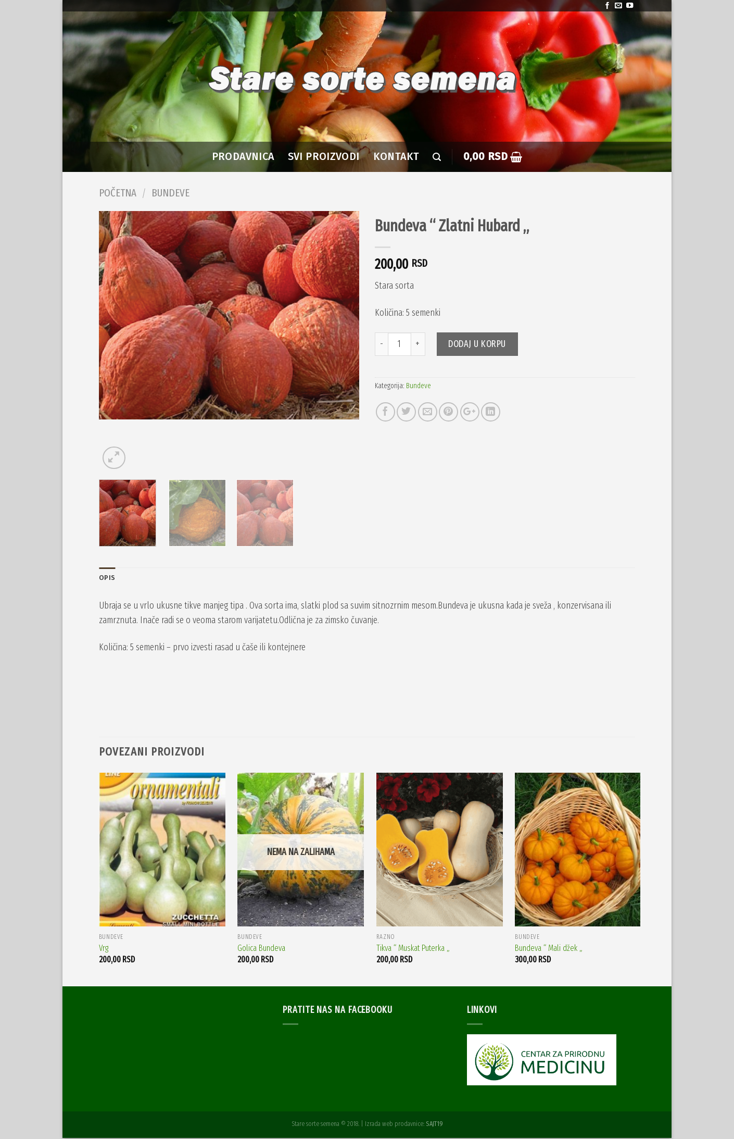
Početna (117, 193)
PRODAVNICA (243, 157)
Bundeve (170, 193)
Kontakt (396, 157)
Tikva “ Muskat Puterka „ (413, 949)
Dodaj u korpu (477, 344)
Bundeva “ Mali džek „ (549, 949)
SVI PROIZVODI (324, 157)
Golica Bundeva (261, 949)
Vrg (103, 949)
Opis (107, 578)
